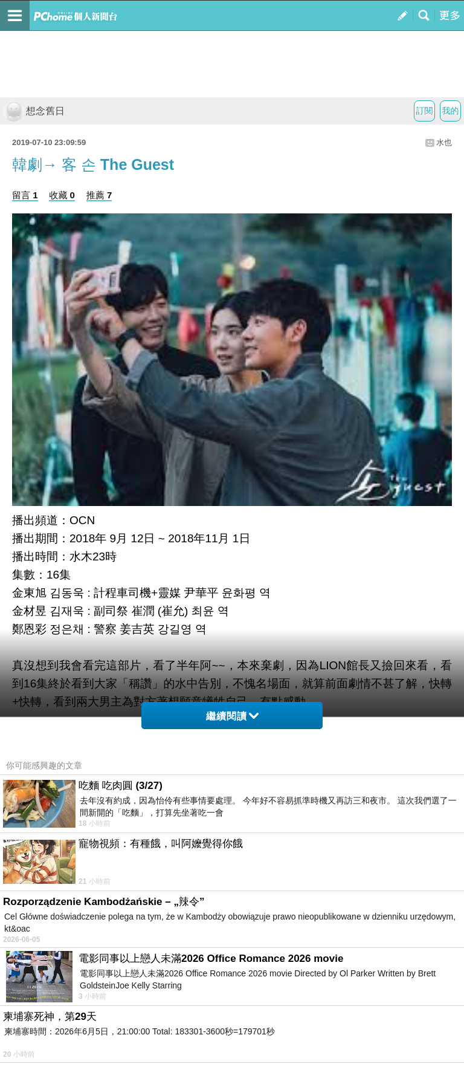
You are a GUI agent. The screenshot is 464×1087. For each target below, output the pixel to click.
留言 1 (25, 195)
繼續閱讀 (232, 716)
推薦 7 (99, 195)
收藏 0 (62, 195)
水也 (444, 142)
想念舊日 (34, 111)
